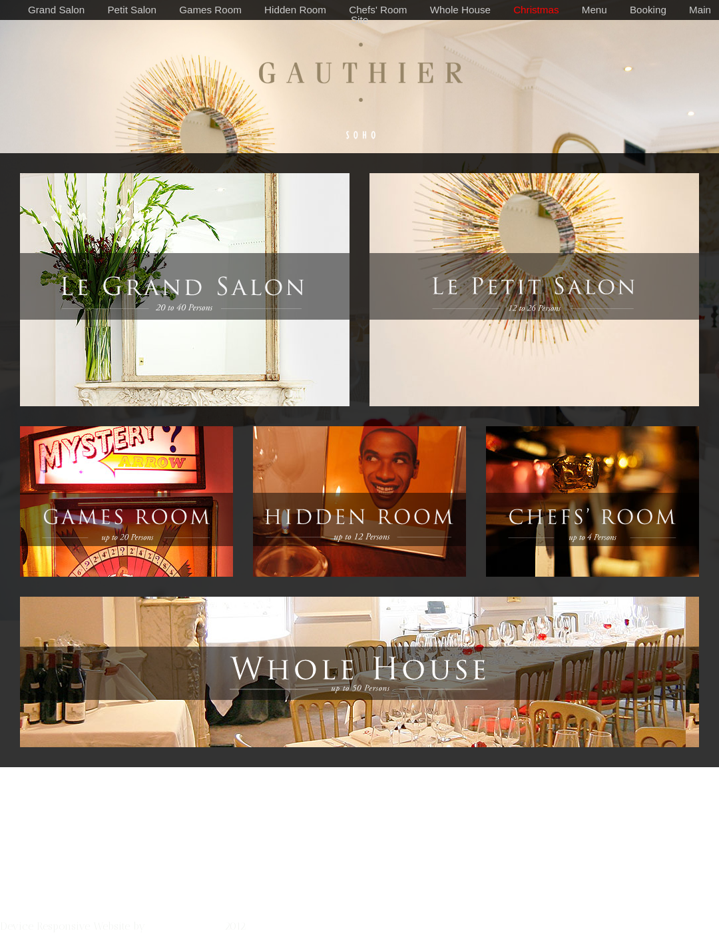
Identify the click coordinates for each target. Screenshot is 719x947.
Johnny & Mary (184, 926)
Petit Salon (131, 9)
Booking (648, 9)
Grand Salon (56, 9)
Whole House (460, 9)
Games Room (210, 9)
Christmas (536, 9)
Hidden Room (295, 9)
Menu (594, 9)
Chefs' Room (378, 9)
